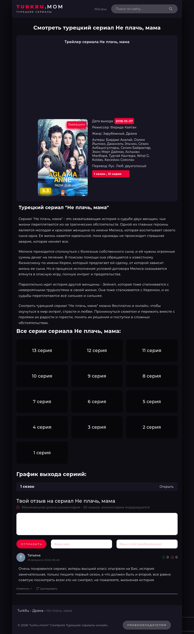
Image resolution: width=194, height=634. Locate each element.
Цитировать (46, 588)
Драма (37, 611)
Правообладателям (147, 625)
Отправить (31, 544)
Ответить (24, 588)
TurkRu (23, 611)
